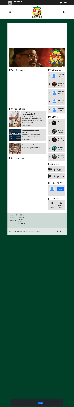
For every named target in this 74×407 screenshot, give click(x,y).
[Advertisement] (37, 36)
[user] (64, 12)
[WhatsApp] (57, 231)
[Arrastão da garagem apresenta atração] (27, 119)
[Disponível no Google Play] (56, 176)
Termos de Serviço (21, 218)
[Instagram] (60, 231)
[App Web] (56, 169)
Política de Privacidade (21, 222)
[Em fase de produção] (27, 148)
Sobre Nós (12, 217)
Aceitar (41, 403)
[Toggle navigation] (10, 12)
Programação (12, 220)
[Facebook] (63, 231)
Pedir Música (61, 188)
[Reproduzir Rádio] (61, 3)
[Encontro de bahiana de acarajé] (27, 135)
